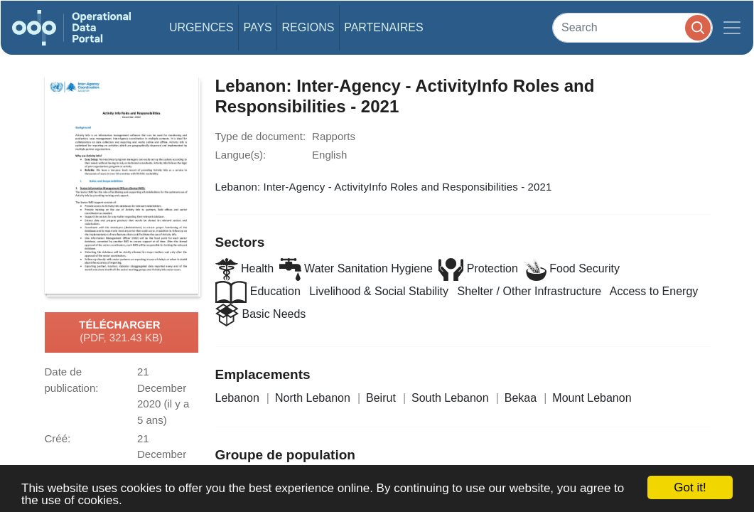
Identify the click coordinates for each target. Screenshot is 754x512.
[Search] (632, 27)
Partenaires (383, 27)
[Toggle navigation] (732, 28)
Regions (308, 27)
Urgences (201, 27)
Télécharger (121, 332)
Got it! (690, 487)
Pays (257, 27)
